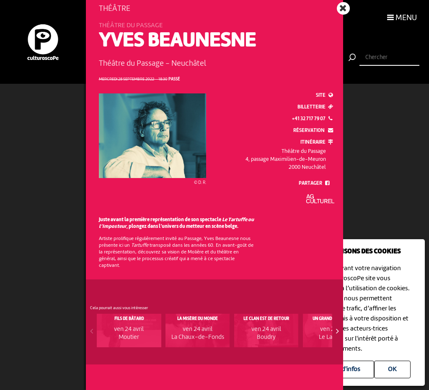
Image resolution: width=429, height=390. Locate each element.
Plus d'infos (344, 369)
